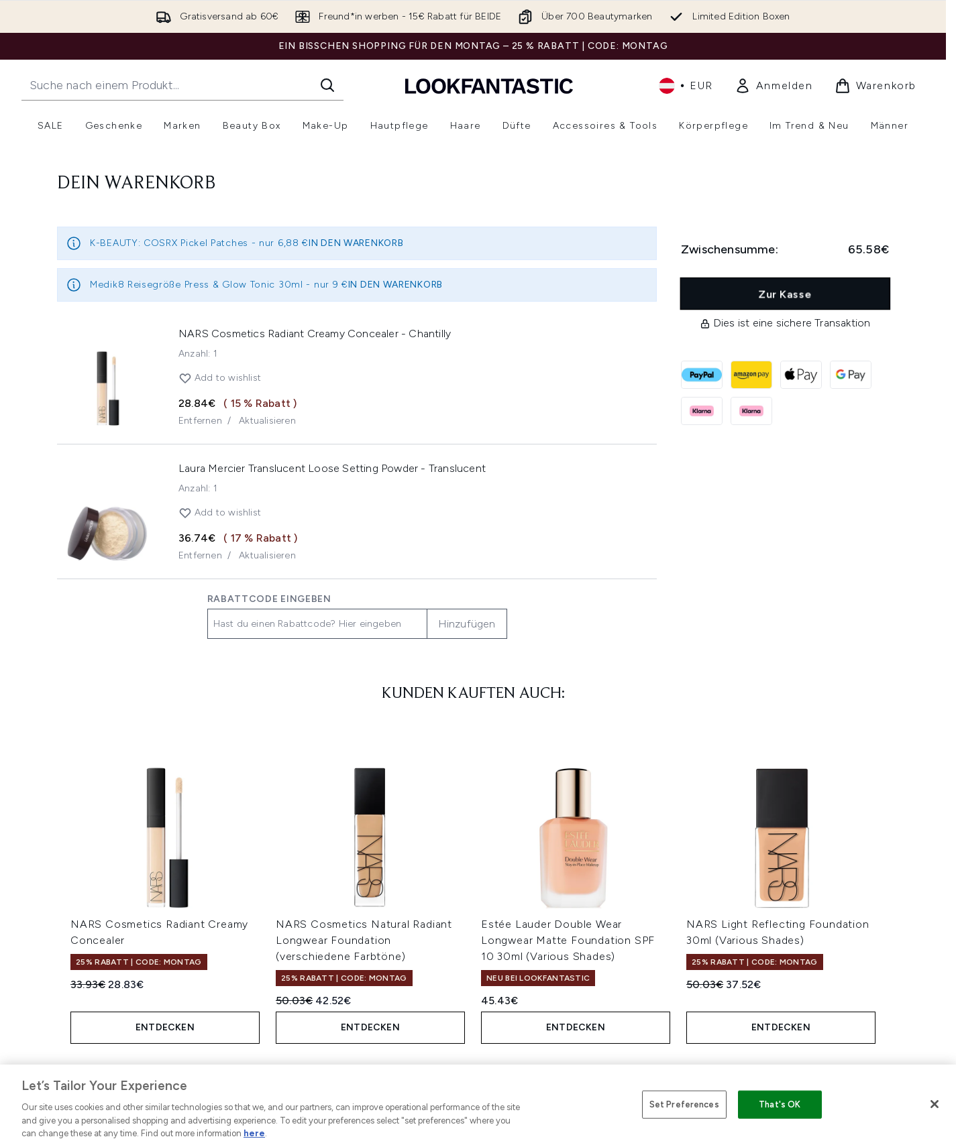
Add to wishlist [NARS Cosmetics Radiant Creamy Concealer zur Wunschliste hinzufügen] (219, 378)
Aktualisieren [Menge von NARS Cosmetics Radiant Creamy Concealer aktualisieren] (267, 420)
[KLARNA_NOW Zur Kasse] (751, 411)
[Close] (934, 1104)
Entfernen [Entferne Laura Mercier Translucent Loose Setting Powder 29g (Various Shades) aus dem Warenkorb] (200, 555)
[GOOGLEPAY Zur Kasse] (850, 375)
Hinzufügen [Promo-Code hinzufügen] (467, 623)
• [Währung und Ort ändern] (686, 86)
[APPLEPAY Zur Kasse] (801, 375)
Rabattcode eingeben (269, 599)
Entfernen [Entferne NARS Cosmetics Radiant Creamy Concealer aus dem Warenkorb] (200, 420)
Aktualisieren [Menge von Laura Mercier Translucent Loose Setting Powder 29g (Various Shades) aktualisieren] (267, 555)
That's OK (779, 1104)
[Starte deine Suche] (182, 85)
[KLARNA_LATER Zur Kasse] (702, 411)
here (254, 1133)
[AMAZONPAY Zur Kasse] (751, 375)
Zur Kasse (785, 294)
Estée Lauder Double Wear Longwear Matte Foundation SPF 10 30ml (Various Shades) (568, 940)
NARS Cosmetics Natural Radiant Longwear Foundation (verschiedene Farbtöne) (364, 940)
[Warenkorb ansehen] (875, 85)
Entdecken (165, 1027)
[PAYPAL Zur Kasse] (702, 375)
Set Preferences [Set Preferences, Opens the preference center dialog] (684, 1104)
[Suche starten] (327, 85)
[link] (774, 85)
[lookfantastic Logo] (489, 85)
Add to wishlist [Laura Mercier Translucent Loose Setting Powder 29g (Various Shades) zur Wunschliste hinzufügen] (219, 513)
